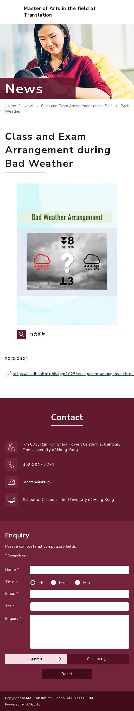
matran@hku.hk (37, 482)
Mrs (86, 583)
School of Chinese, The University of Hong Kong (68, 499)
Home (10, 105)
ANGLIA (32, 704)
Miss (63, 583)
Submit (36, 659)
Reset (67, 674)
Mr (40, 583)
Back (124, 105)
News (29, 105)
